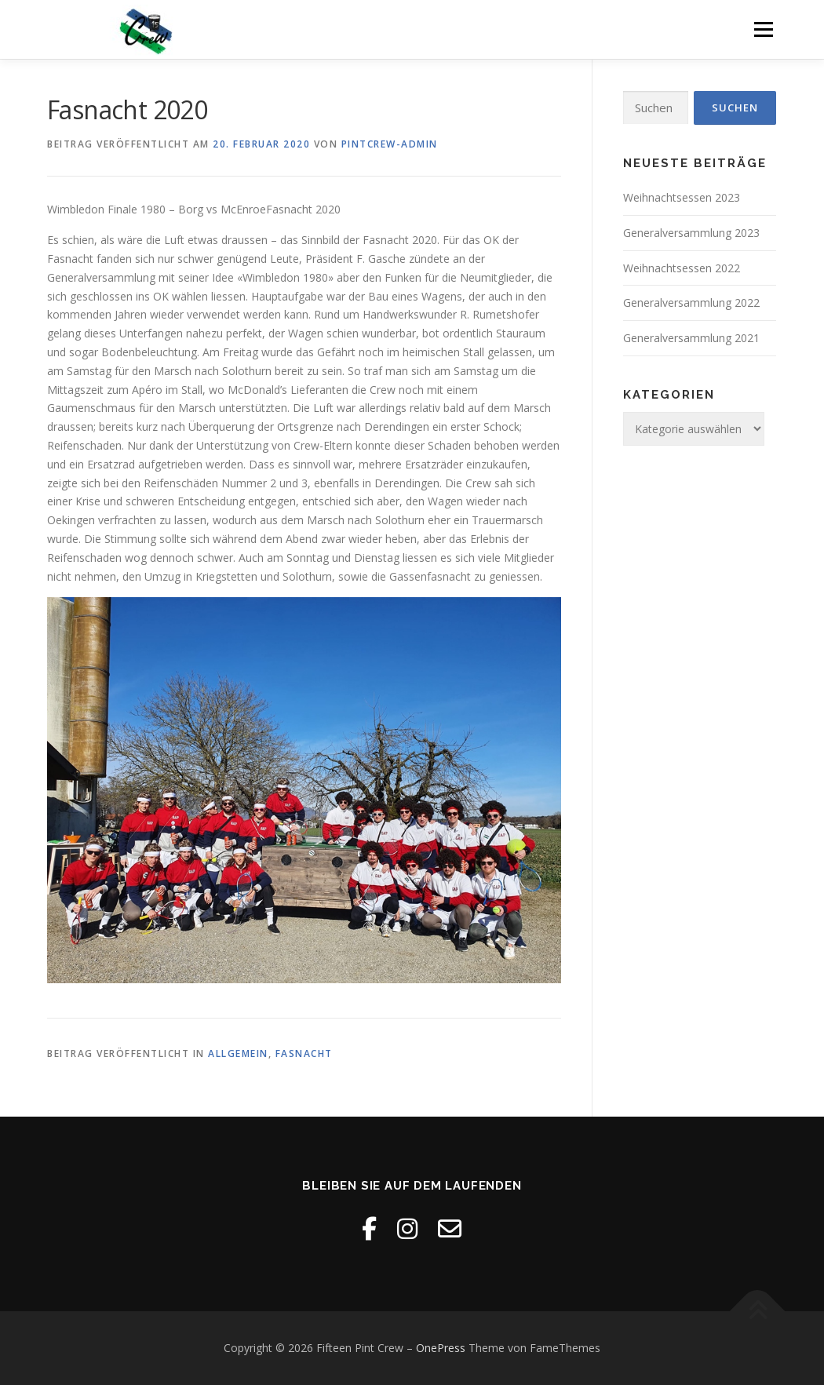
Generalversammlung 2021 (691, 337)
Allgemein (238, 1053)
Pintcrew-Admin (389, 144)
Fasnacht (304, 1053)
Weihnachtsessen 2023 (681, 197)
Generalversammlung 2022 (691, 302)
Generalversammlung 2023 (691, 232)
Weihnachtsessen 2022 (681, 268)
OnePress (440, 1347)
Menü (763, 29)
